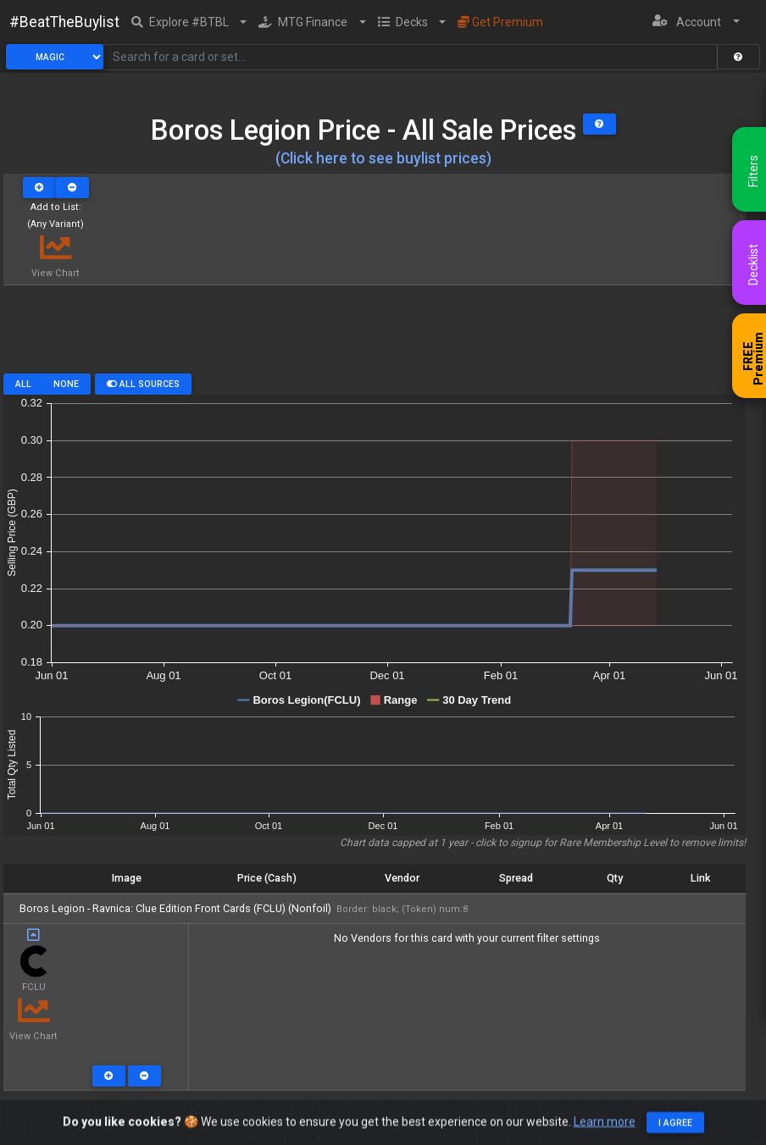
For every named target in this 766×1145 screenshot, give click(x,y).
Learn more (605, 1130)
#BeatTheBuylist (64, 22)
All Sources (143, 384)
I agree (675, 1131)
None (66, 384)
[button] (189, 22)
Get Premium (500, 22)
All (23, 384)
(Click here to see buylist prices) (383, 158)
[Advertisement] (374, 335)
